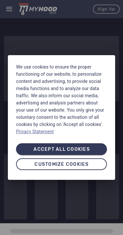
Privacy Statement (35, 131)
